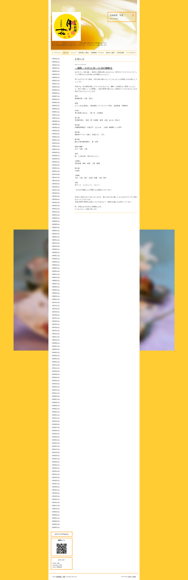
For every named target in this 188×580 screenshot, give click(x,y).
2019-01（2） (56, 271)
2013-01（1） (56, 446)
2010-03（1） (56, 527)
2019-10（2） (56, 246)
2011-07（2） (56, 483)
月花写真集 (120, 52)
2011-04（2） (56, 492)
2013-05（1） (56, 433)
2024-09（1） (56, 89)
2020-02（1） (56, 236)
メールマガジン (131, 52)
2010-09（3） (56, 511)
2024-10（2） (56, 86)
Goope (129, 576)
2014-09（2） (56, 396)
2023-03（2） (56, 133)
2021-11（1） (56, 177)
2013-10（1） (56, 421)
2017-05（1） (56, 324)
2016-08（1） (56, 342)
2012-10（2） (56, 452)
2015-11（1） (56, 367)
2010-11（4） (56, 505)
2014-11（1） (56, 392)
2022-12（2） (56, 142)
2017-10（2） (56, 308)
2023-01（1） (56, 139)
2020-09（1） (56, 217)
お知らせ (66, 52)
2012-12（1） (56, 449)
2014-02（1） (56, 411)
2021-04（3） (56, 199)
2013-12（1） (56, 417)
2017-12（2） (56, 302)
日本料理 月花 (60, 576)
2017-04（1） (56, 327)
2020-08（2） (56, 221)
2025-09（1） (56, 61)
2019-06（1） (56, 258)
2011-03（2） (56, 496)
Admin (134, 576)
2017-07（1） (56, 317)
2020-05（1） (56, 227)
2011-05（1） (56, 489)
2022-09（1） (56, 152)
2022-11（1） (56, 146)
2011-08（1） (56, 480)
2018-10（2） (56, 277)
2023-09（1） (56, 121)
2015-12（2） (56, 364)
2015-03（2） (56, 383)
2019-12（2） (56, 242)
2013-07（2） (56, 427)
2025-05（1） (56, 71)
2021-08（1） (56, 186)
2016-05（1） (56, 352)
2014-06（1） (56, 402)
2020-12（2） (56, 211)
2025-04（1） (56, 74)
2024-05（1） (56, 102)
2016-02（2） (56, 358)
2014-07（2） (56, 399)
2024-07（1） (56, 96)
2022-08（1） (56, 155)
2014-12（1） (56, 389)
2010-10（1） (56, 508)
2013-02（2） (56, 442)
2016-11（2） (56, 336)
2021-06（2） (56, 192)
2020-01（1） (56, 239)
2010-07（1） (56, 517)
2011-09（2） (56, 477)
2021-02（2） (56, 205)
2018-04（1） (56, 292)
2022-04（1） (56, 161)
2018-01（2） (56, 299)
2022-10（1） (56, 149)
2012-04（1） (56, 467)
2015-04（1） (56, 380)
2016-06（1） (56, 349)
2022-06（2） (56, 158)
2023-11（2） (56, 114)
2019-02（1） (56, 267)
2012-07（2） (56, 458)
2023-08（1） (56, 124)
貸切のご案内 (110, 52)
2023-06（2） (56, 127)
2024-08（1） (56, 93)
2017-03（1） (56, 330)
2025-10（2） (56, 58)
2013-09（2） (56, 424)
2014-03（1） (56, 408)
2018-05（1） (56, 289)
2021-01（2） (56, 208)
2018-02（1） (56, 296)
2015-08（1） (56, 374)
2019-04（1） (56, 264)
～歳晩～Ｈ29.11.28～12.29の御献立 (93, 68)
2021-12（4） (56, 174)
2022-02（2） (56, 167)
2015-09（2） (56, 371)
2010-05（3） (56, 524)
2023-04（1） (56, 130)
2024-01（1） (56, 111)
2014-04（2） (56, 405)
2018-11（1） (56, 274)
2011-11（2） (56, 474)
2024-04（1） (56, 105)
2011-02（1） (56, 499)
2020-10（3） (56, 214)
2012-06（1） (56, 461)
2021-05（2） (56, 196)
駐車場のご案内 (84, 52)
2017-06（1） (56, 321)
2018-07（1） (56, 283)
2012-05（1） (56, 464)
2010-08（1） (56, 514)
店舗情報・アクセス (97, 52)
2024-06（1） (56, 99)
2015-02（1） (56, 386)
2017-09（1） (56, 311)
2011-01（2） (56, 502)
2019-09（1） (56, 249)
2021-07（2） (56, 189)
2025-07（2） (56, 64)
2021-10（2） (56, 180)
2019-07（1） (56, 255)
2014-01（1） (56, 414)
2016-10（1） (56, 339)
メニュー (73, 52)
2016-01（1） (56, 361)
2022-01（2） (56, 171)
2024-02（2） (56, 108)
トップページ (56, 52)
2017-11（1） (56, 305)
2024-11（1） (56, 83)
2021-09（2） (56, 183)
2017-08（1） (56, 314)
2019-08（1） (56, 252)
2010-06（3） (56, 521)
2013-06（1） (56, 430)
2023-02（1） (56, 136)
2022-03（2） (56, 164)
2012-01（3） (56, 471)
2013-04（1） (56, 436)
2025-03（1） (56, 77)
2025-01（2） (56, 80)
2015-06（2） (56, 377)
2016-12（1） (56, 333)
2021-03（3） (56, 202)
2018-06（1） (56, 286)
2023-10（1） (56, 117)
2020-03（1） (56, 233)
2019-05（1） (56, 261)
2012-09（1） (56, 455)
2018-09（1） (56, 280)
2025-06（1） (56, 68)
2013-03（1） (56, 439)
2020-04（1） (56, 230)
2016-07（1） (56, 346)
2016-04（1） (56, 355)
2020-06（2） (56, 224)
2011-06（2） (56, 486)
